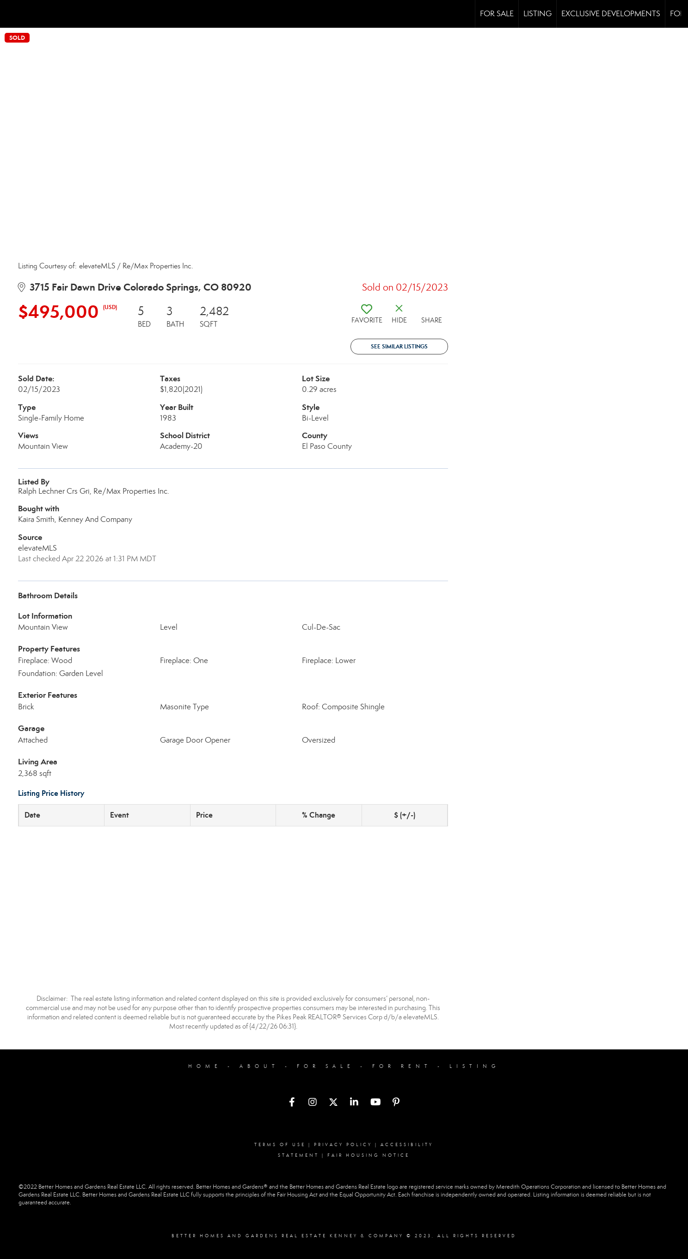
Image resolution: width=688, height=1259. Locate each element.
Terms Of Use (280, 1144)
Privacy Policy (343, 1144)
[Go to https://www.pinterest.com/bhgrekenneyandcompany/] (395, 1103)
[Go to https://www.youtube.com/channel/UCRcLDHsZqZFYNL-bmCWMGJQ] (375, 1103)
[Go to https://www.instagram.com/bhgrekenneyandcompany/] (312, 1103)
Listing (537, 14)
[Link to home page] (12, 14)
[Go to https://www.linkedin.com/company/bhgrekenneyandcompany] (354, 1103)
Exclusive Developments (610, 14)
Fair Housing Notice (368, 1155)
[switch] (366, 317)
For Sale (497, 14)
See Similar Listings (399, 346)
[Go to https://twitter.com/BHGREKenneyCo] (333, 1103)
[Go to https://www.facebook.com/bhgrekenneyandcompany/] (291, 1103)
